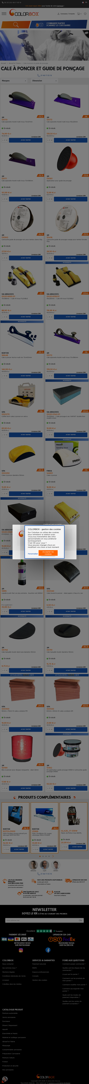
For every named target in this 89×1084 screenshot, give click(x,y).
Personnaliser (33, 554)
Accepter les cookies (48, 553)
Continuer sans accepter (53, 524)
